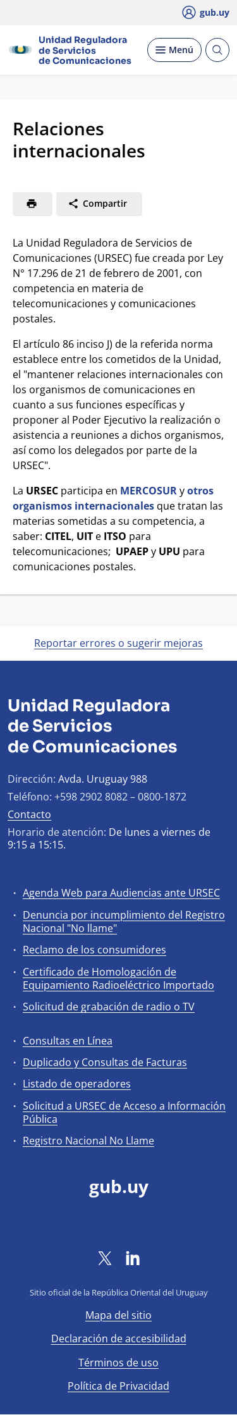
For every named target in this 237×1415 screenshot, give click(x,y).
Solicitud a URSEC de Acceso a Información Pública (124, 1112)
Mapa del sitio (118, 1315)
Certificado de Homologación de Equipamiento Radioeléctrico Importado (118, 978)
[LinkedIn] (132, 1258)
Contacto (29, 814)
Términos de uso (118, 1362)
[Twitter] (104, 1258)
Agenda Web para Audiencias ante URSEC (121, 893)
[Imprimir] (32, 203)
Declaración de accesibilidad (118, 1338)
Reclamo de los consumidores (94, 950)
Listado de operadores (77, 1084)
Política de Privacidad (118, 1386)
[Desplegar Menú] (174, 50)
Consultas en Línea (67, 1041)
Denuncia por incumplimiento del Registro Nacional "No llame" (124, 921)
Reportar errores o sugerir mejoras (118, 643)
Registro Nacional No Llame (88, 1141)
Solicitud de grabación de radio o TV (109, 1007)
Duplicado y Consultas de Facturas (105, 1062)
